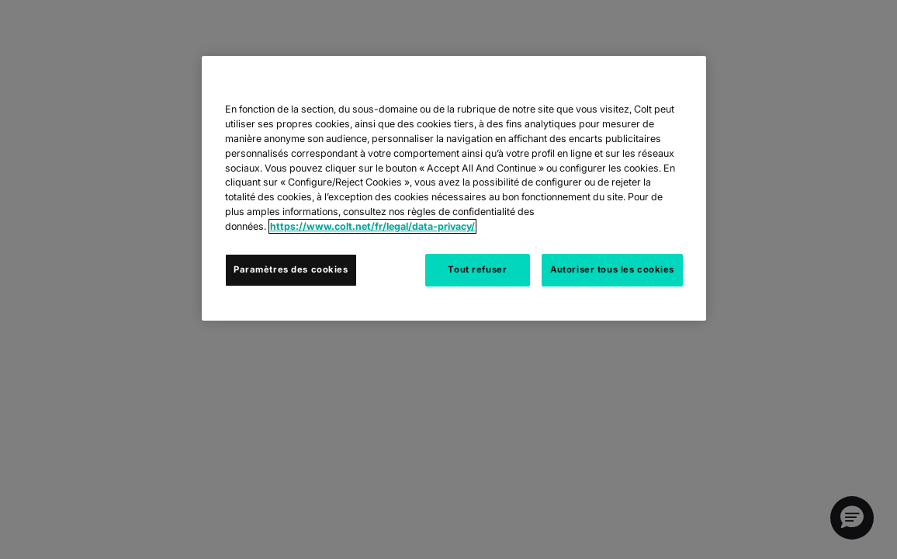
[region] (454, 188)
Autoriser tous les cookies (612, 269)
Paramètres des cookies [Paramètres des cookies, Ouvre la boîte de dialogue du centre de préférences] (291, 269)
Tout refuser (477, 269)
